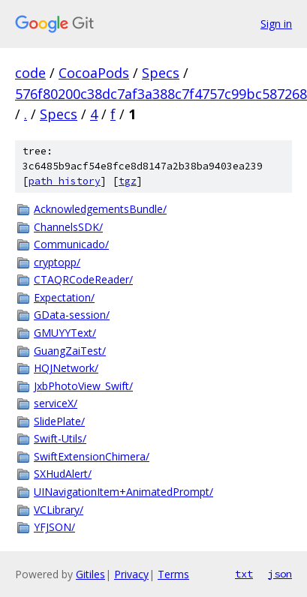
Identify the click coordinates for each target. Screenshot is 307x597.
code (30, 73)
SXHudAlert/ (63, 473)
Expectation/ (64, 297)
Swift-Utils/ (60, 438)
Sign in (276, 23)
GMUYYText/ (65, 333)
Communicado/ (71, 244)
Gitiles (90, 574)
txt (244, 573)
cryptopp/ (57, 262)
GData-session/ (72, 315)
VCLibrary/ (58, 509)
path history (65, 181)
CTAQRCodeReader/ (83, 279)
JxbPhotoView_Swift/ (83, 386)
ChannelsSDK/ (68, 227)
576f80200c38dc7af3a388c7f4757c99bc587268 (161, 94)
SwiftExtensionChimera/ (91, 456)
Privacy (131, 574)
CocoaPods (94, 73)
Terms (173, 574)
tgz (128, 181)
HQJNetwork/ (66, 368)
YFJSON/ (54, 527)
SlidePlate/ (59, 421)
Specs (160, 73)
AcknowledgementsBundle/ (100, 209)
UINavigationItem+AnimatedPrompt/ (123, 491)
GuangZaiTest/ (70, 351)
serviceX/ (55, 403)
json (280, 573)
